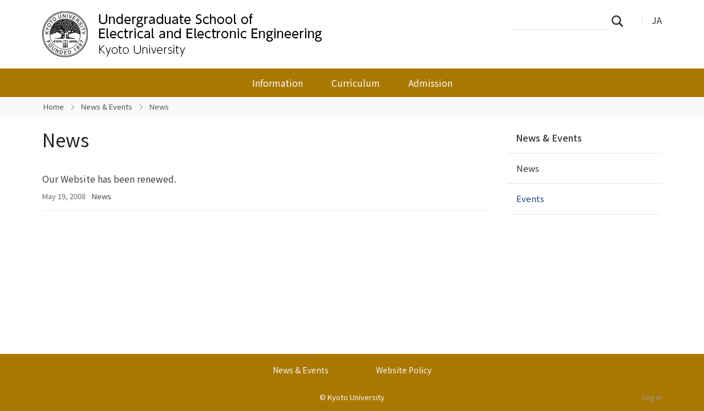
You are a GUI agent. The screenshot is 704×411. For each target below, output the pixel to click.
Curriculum (355, 83)
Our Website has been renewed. (109, 179)
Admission (430, 83)
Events (530, 198)
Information (277, 83)
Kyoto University (356, 397)
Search (621, 20)
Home (53, 106)
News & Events (106, 106)
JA (657, 20)
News (101, 196)
